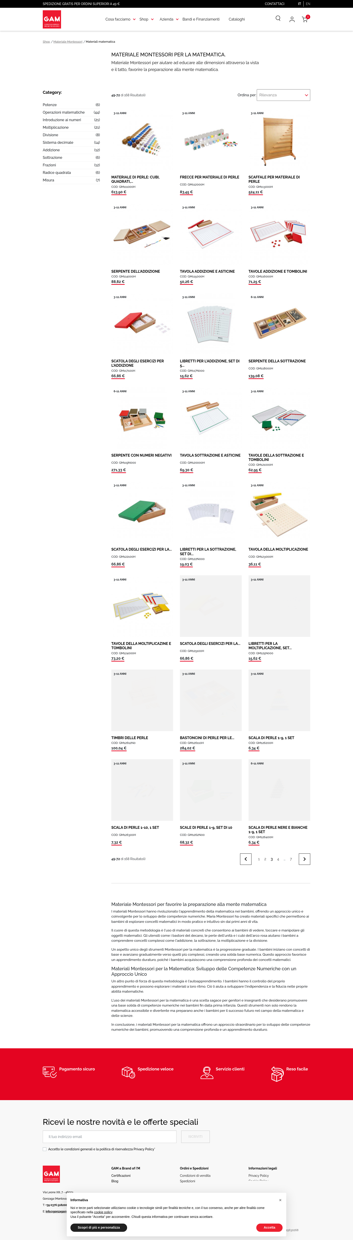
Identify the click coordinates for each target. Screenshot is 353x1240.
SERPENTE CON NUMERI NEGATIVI (141, 452)
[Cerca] (274, 19)
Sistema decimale (58, 142)
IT (299, 4)
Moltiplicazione (56, 127)
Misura (48, 180)
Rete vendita (120, 1183)
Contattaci (274, 3)
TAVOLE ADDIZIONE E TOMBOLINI (278, 268)
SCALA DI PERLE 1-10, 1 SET (135, 824)
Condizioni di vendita (195, 1172)
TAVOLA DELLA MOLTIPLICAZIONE (278, 546)
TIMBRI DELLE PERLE (129, 734)
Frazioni (49, 165)
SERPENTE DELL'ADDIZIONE (135, 268)
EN (308, 4)
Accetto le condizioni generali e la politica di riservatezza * (101, 1146)
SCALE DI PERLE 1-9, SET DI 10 (206, 824)
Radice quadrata (57, 172)
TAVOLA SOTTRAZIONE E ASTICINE (210, 452)
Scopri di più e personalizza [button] (99, 1227)
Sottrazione (52, 157)
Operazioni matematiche (64, 112)
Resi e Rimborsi (191, 1183)
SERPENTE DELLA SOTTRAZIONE (277, 358)
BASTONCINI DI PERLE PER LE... (207, 734)
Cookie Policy (258, 1178)
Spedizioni (187, 1178)
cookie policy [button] (103, 1212)
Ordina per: (258, 93)
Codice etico (258, 1183)
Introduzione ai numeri (62, 120)
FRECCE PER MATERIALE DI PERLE (209, 174)
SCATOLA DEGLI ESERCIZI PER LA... (141, 546)
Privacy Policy (144, 1146)
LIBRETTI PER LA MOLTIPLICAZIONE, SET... (270, 642)
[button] (280, 1200)
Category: (52, 92)
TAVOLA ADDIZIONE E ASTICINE (207, 268)
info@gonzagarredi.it (59, 1208)
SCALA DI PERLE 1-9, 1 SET (271, 734)
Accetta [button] (269, 1227)
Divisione (50, 135)
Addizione (51, 150)
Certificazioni (121, 1172)
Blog (114, 1178)
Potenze (50, 105)
